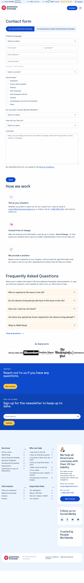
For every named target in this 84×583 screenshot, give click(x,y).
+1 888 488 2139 (57, 209)
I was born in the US (37, 452)
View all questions (13, 333)
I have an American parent (40, 455)
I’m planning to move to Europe (39, 479)
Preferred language (14, 36)
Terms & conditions (9, 490)
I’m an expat (34, 470)
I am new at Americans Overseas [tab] (20, 29)
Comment (10, 131)
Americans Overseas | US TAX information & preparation (10, 7)
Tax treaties (34, 499)
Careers (5, 496)
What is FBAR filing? (17, 325)
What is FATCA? (36, 493)
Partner (4, 499)
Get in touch (10, 386)
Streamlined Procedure (10, 463)
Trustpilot (79, 1)
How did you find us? (15, 120)
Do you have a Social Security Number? (22, 110)
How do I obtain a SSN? (39, 496)
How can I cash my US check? (22, 308)
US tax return (7, 452)
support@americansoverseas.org (21, 209)
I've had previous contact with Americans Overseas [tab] (56, 29)
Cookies (48, 558)
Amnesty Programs (9, 460)
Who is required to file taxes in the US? (26, 292)
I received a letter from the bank (40, 459)
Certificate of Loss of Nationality (10, 470)
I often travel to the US (38, 467)
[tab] (42, 292)
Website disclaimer (9, 493)
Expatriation (6, 466)
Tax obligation (35, 490)
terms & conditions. (46, 167)
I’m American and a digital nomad (40, 474)
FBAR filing (6, 455)
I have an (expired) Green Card (39, 464)
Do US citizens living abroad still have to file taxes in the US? (36, 300)
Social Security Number (11, 458)
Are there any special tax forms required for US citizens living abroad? (40, 317)
